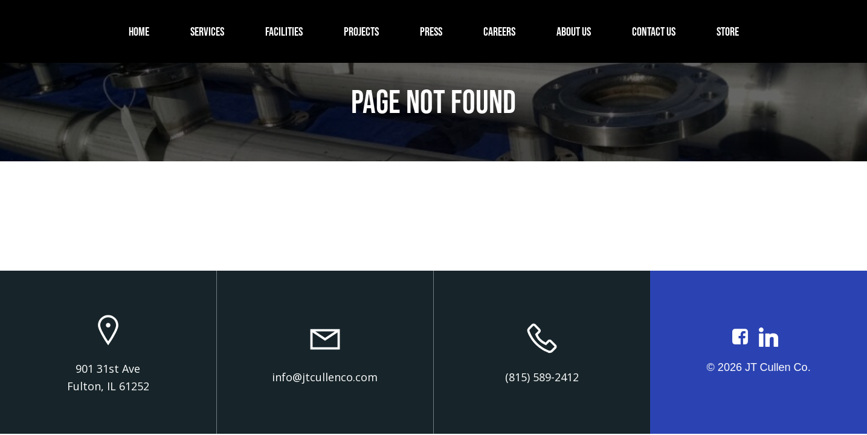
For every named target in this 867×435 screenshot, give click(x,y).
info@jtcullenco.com (325, 377)
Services (207, 31)
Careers (499, 31)
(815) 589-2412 (542, 377)
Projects (361, 31)
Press (431, 31)
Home (139, 31)
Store (728, 31)
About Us (573, 31)
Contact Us (653, 31)
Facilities (284, 31)
